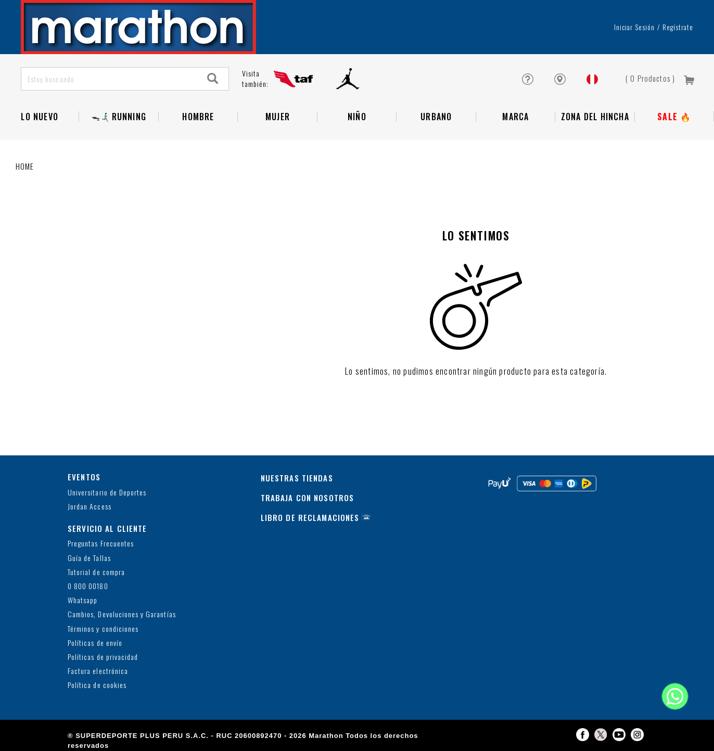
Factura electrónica (98, 671)
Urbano (436, 116)
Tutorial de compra (96, 572)
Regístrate (677, 27)
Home (25, 166)
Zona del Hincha (595, 116)
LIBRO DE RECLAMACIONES (310, 517)
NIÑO (357, 116)
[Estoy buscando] (109, 79)
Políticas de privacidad (103, 657)
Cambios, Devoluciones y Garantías (122, 614)
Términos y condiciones (103, 629)
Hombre (198, 116)
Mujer (277, 116)
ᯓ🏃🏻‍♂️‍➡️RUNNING (119, 116)
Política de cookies (97, 685)
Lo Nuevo (39, 116)
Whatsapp (82, 600)
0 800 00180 (88, 586)
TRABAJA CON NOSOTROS (307, 497)
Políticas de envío (95, 643)
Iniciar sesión (634, 27)
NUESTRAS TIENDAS (297, 477)
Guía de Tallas (89, 558)
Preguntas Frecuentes (101, 543)
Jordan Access (89, 506)
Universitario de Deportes (107, 492)
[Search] (212, 78)
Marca (515, 116)
